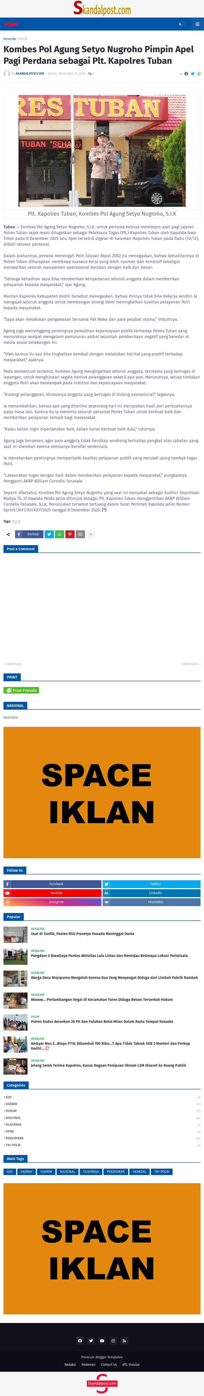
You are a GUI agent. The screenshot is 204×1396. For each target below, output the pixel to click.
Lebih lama (190, 664)
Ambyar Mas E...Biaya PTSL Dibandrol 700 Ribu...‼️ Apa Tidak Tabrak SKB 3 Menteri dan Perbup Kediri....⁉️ (110, 1046)
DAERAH (103, 1104)
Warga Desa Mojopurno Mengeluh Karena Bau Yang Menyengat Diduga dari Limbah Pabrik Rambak (114, 977)
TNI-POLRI (103, 1145)
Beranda (9, 39)
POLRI (23, 39)
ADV (103, 1097)
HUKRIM (46, 1172)
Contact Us (109, 1365)
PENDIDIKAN (103, 1138)
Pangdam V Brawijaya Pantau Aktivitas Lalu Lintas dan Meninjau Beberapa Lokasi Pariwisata (109, 955)
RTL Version (131, 1365)
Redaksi (70, 1365)
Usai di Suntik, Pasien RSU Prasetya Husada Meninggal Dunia (82, 934)
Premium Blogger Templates (102, 1357)
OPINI (103, 1132)
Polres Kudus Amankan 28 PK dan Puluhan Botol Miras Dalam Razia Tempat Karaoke (102, 1021)
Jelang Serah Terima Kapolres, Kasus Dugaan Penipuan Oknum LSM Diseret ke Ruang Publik (108, 1065)
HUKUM (103, 1111)
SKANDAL (139, 1172)
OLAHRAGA (103, 1125)
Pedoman (88, 1365)
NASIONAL (103, 1118)
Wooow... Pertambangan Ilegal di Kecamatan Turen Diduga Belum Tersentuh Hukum (102, 999)
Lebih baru (13, 664)
